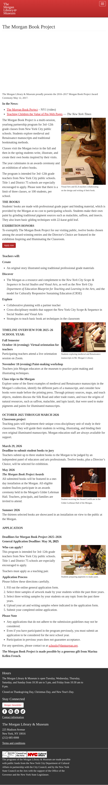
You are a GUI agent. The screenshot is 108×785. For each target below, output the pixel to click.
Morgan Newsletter (13, 705)
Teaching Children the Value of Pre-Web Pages (34, 114)
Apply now (9, 245)
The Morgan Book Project (22, 109)
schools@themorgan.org (63, 645)
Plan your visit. (19, 20)
